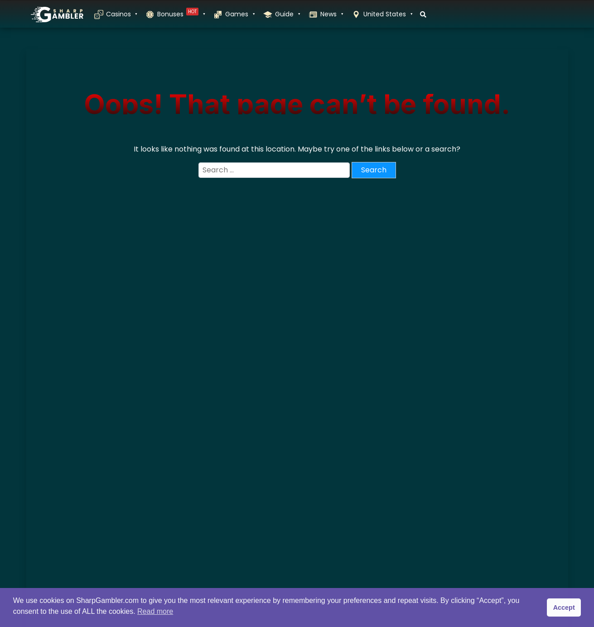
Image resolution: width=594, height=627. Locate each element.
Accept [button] (564, 607)
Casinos (121, 14)
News (331, 14)
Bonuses (180, 14)
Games (239, 14)
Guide (287, 14)
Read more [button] (155, 611)
